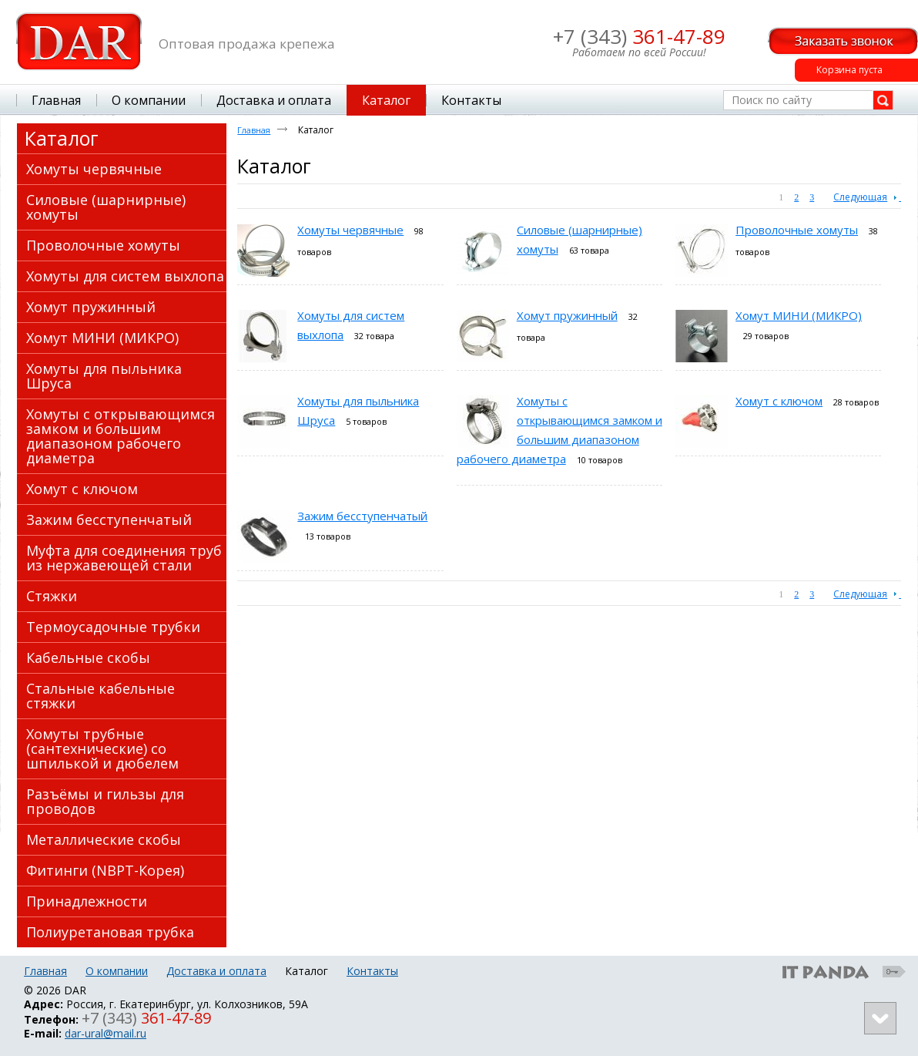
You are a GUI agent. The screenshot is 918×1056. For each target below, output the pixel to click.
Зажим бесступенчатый (362, 515)
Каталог (62, 138)
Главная (253, 130)
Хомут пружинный (567, 315)
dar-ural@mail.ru (105, 1033)
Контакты (372, 971)
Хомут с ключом (779, 401)
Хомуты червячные (350, 229)
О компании (116, 971)
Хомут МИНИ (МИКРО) (798, 315)
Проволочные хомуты (796, 229)
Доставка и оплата (216, 971)
